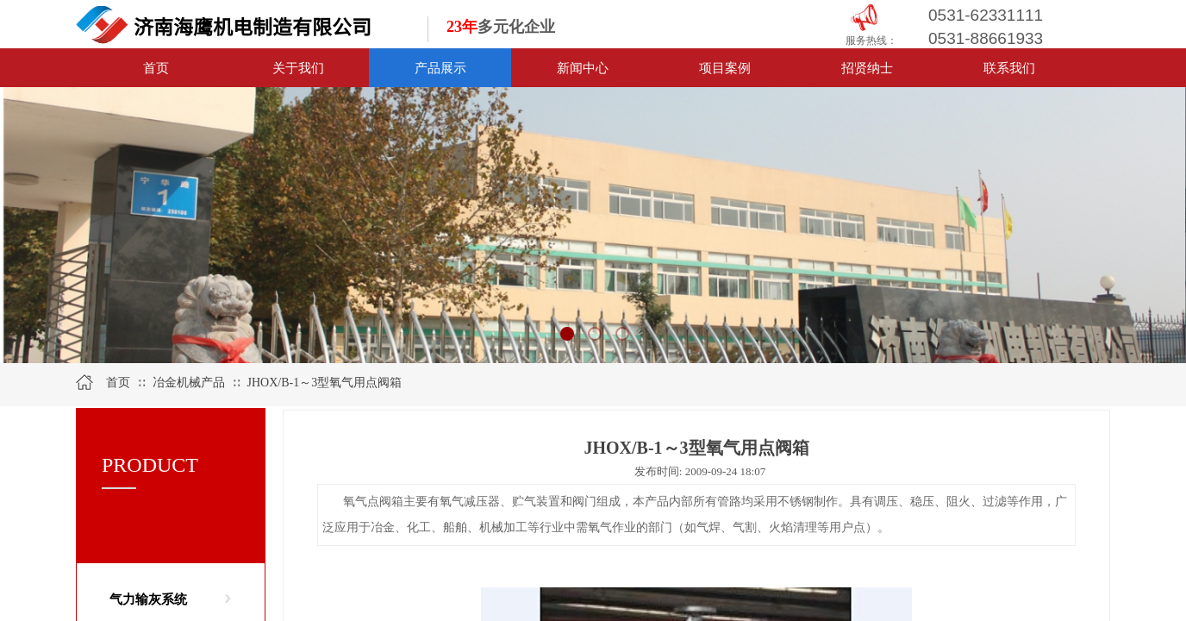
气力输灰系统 (148, 599)
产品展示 (440, 67)
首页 (156, 67)
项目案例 (725, 67)
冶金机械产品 (190, 382)
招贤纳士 (867, 67)
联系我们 (1009, 67)
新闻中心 (583, 67)
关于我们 (298, 67)
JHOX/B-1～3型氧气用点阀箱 (325, 382)
